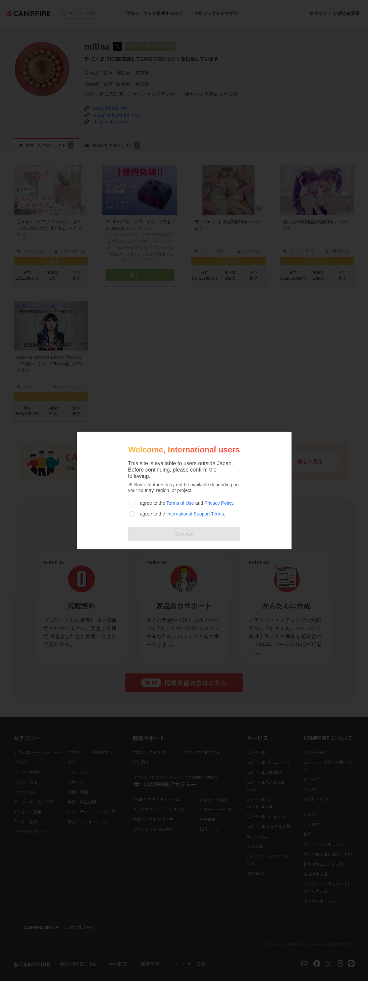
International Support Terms (195, 513)
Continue (183, 534)
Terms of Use (180, 503)
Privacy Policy (218, 503)
